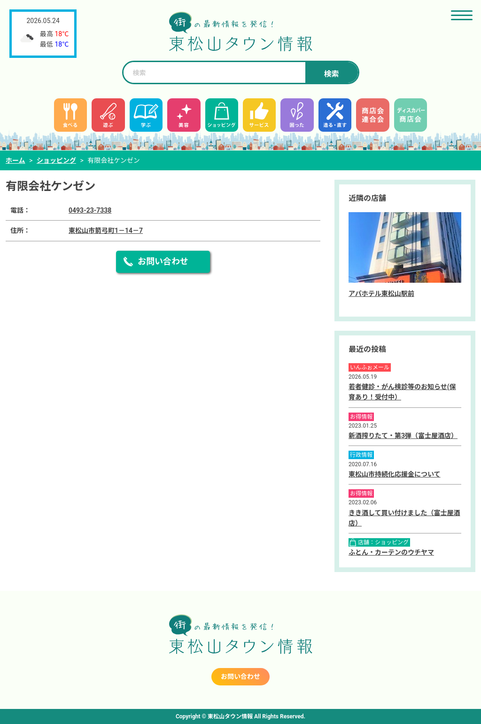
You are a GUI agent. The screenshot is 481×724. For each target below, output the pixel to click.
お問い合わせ (163, 261)
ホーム (15, 160)
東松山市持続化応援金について (395, 474)
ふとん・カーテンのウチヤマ (391, 552)
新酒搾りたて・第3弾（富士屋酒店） (403, 435)
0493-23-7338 (90, 210)
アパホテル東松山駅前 (381, 293)
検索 (331, 74)
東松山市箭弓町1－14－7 (106, 230)
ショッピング (56, 160)
